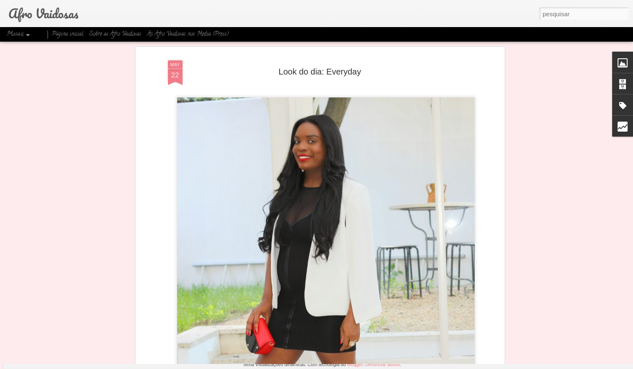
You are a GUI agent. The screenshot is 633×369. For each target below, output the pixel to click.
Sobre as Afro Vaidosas (115, 34)
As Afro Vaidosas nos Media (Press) (188, 34)
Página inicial (67, 34)
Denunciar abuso (382, 364)
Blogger (355, 364)
